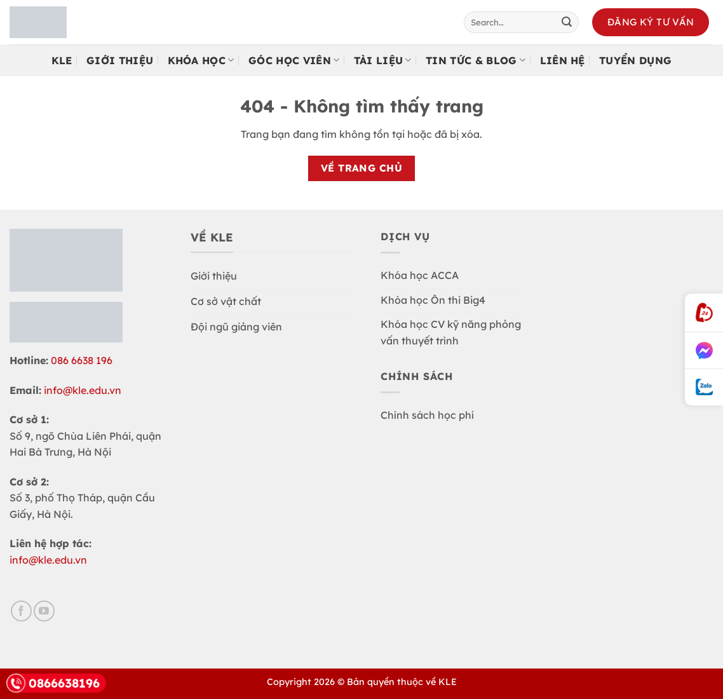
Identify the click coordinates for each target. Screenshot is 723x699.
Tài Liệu (383, 60)
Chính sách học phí (427, 415)
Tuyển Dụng (635, 60)
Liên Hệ (562, 60)
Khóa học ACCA (420, 275)
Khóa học (201, 60)
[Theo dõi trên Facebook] (21, 611)
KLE (61, 60)
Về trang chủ (362, 167)
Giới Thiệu (119, 60)
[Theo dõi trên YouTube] (44, 611)
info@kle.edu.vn (82, 390)
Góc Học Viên (293, 60)
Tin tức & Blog (475, 60)
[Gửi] (567, 22)
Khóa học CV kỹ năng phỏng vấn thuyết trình (451, 332)
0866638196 (53, 683)
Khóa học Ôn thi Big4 (433, 300)
